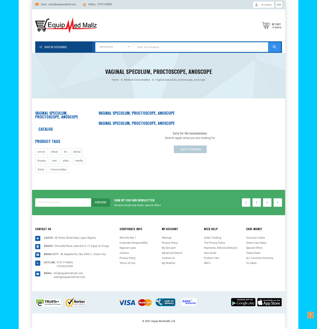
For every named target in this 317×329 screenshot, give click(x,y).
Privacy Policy (128, 258)
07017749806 (104, 4)
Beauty (42, 160)
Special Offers (254, 247)
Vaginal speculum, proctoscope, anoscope (56, 115)
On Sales (251, 263)
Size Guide (210, 253)
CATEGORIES (106, 47)
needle (79, 160)
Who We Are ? (128, 237)
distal (41, 169)
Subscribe (100, 202)
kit (65, 151)
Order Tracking (212, 237)
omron (41, 151)
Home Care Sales (256, 242)
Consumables (58, 169)
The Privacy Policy (214, 242)
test (54, 160)
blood (54, 151)
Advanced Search (172, 253)
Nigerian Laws (128, 247)
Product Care (211, 258)
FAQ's (207, 263)
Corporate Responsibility (134, 242)
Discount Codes (255, 237)
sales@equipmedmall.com (62, 4)
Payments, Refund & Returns (220, 247)
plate (66, 160)
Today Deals (253, 253)
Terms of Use (127, 263)
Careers (124, 253)
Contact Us (168, 258)
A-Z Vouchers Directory (259, 258)
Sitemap (166, 237)
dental (77, 151)
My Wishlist (168, 263)
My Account (169, 247)
